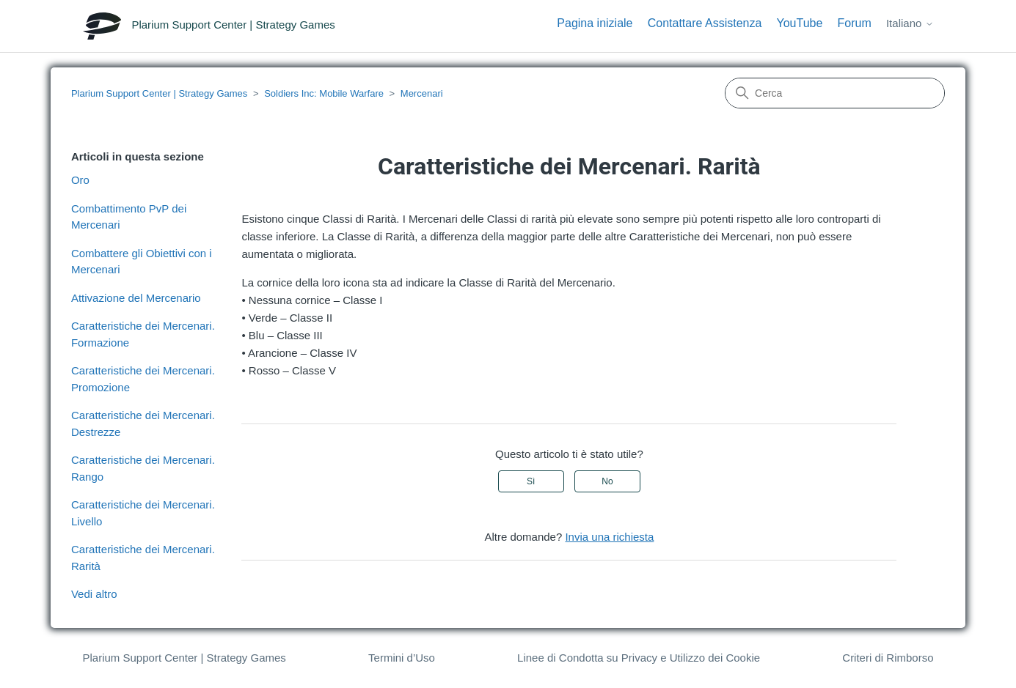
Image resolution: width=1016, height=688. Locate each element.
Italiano (910, 23)
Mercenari (422, 93)
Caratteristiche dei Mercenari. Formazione (143, 334)
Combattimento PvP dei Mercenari (128, 217)
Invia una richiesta (609, 536)
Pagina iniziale (594, 23)
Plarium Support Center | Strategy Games (159, 93)
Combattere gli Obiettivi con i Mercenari (141, 261)
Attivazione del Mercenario (136, 298)
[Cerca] (835, 93)
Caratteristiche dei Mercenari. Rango (143, 468)
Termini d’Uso (401, 657)
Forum (854, 23)
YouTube (800, 23)
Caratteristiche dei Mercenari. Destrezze (143, 423)
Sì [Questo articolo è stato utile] (531, 481)
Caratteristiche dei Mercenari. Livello (143, 513)
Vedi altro (94, 594)
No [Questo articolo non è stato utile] (607, 481)
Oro (80, 180)
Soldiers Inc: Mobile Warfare (324, 93)
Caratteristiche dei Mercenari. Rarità (143, 557)
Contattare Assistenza (705, 23)
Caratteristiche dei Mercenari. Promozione (143, 378)
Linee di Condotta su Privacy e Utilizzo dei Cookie (638, 657)
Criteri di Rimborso (887, 657)
